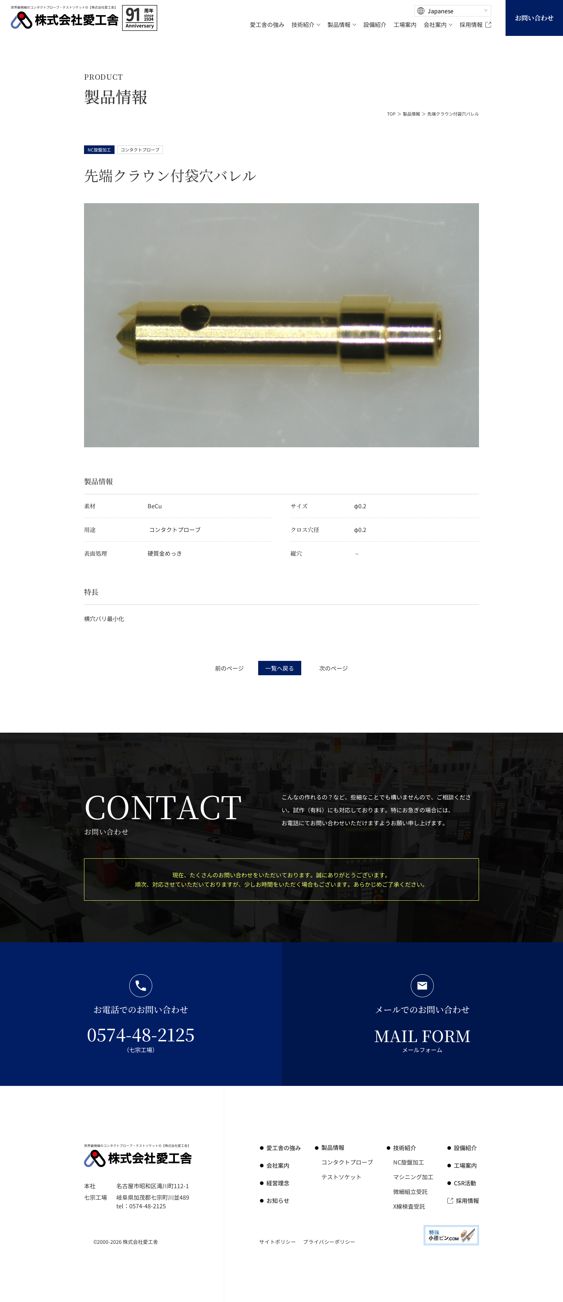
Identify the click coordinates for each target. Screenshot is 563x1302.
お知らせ (277, 1199)
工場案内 (465, 1165)
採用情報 (467, 1199)
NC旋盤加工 (408, 1162)
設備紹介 (465, 1147)
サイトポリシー (277, 1241)
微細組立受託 (410, 1190)
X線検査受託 (409, 1205)
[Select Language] (452, 11)
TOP (391, 114)
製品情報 (411, 114)
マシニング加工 (413, 1176)
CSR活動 (465, 1182)
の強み (283, 1147)
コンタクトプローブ (347, 1162)
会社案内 (277, 1165)
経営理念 (277, 1182)
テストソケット (341, 1176)
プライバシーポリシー (329, 1241)
